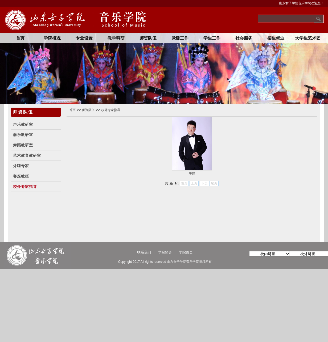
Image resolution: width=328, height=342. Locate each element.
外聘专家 (21, 166)
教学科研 (116, 38)
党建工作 (179, 38)
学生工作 (211, 38)
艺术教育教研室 (27, 156)
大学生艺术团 (308, 38)
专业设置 (84, 38)
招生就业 (275, 38)
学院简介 (165, 252)
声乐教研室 (23, 124)
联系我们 (144, 252)
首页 (20, 38)
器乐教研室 (23, 135)
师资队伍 (148, 38)
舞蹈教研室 (23, 145)
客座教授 (21, 176)
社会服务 (243, 38)
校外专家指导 (25, 187)
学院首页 (186, 252)
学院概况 (52, 38)
